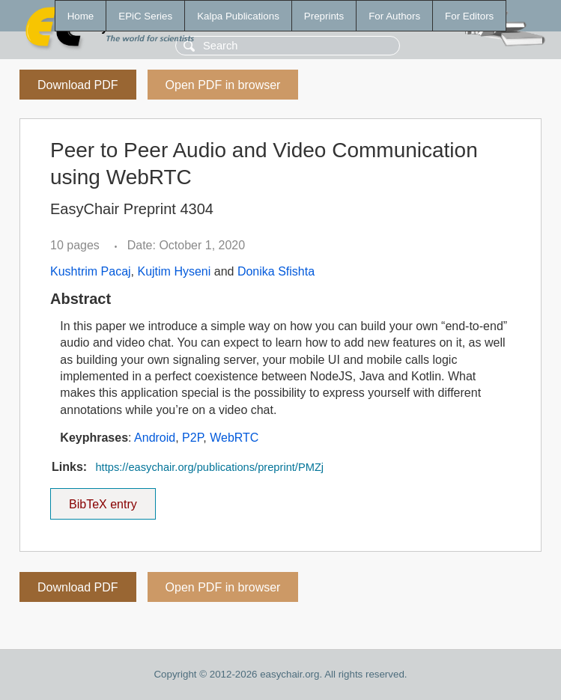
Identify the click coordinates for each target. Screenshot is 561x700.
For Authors (394, 16)
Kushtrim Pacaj (90, 271)
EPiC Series (145, 16)
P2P (192, 437)
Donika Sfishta (276, 271)
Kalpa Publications (238, 16)
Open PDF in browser (223, 85)
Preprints (324, 16)
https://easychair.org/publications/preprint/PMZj (209, 467)
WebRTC (234, 437)
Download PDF (77, 85)
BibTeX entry (102, 499)
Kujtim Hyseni (173, 271)
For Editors (469, 16)
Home (80, 16)
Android (154, 437)
